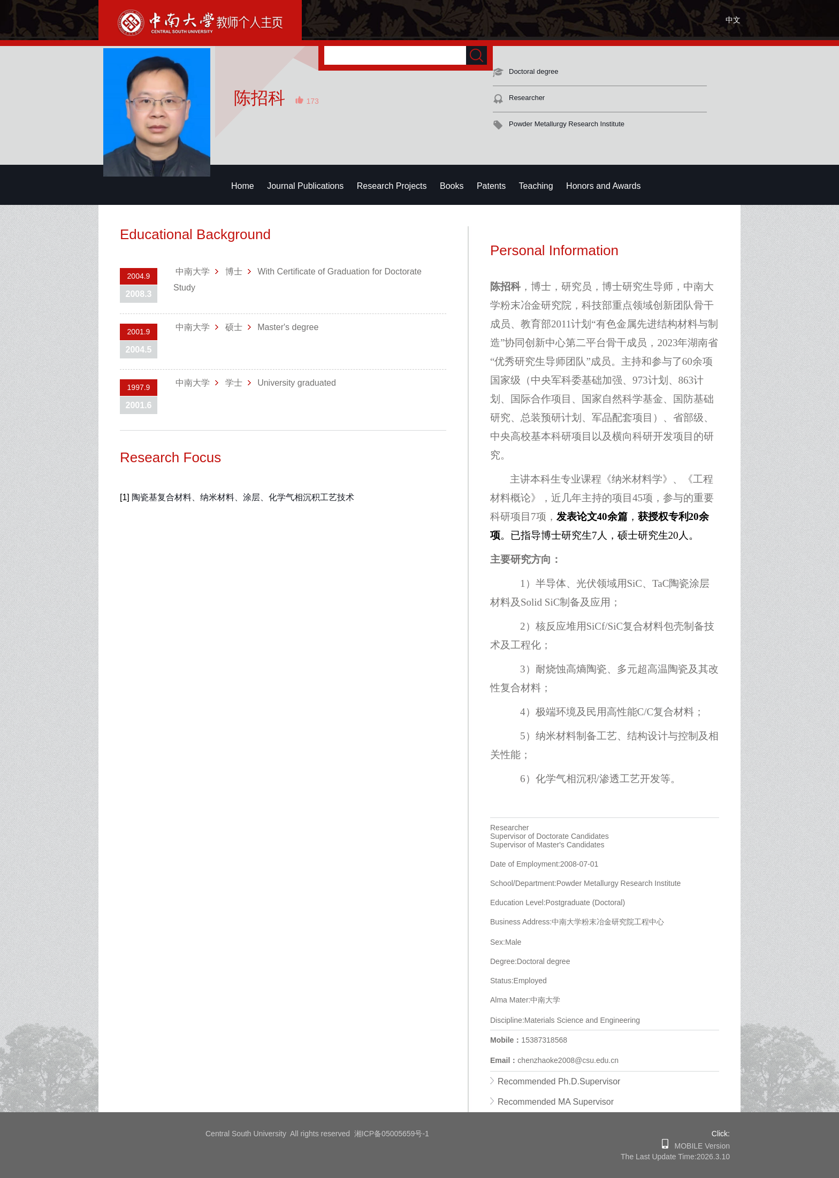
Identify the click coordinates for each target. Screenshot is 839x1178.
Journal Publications (305, 185)
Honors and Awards (603, 185)
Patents (491, 185)
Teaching (536, 185)
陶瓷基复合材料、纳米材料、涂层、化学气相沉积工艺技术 (243, 497)
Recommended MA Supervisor (556, 1101)
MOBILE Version (699, 1146)
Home (242, 185)
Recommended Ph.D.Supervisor (559, 1081)
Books (451, 185)
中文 (733, 20)
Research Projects (392, 185)
